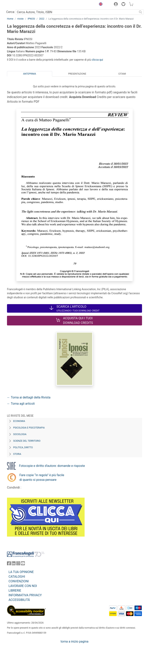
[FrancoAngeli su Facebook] (9, 564)
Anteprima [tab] (29, 73)
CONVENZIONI (19, 581)
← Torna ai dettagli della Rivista (28, 397)
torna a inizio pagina (74, 641)
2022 (41, 18)
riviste (20, 18)
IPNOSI (31, 18)
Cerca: (10, 12)
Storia (17, 454)
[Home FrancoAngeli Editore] (20, 4)
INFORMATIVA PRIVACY (25, 595)
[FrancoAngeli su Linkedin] (14, 564)
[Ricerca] (140, 12)
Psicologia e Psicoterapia (29, 427)
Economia (19, 421)
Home (10, 18)
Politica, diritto (23, 447)
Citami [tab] (122, 73)
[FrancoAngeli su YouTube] (23, 564)
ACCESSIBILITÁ (19, 600)
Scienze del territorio (27, 441)
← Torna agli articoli (21, 403)
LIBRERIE (15, 590)
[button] (99, 4)
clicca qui (97, 59)
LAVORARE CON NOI (23, 586)
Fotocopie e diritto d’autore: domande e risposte (52, 466)
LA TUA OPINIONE (21, 572)
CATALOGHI (17, 576)
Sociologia (19, 434)
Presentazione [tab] (77, 73)
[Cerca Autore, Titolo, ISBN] (76, 12)
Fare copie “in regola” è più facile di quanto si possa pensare (41, 477)
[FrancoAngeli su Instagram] (18, 564)
